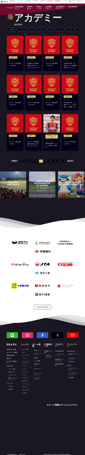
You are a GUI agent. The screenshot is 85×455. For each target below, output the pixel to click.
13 (50, 161)
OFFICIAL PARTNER (42, 307)
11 (41, 161)
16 (64, 161)
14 (55, 161)
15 (59, 161)
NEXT (70, 161)
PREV (15, 161)
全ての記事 (11, 29)
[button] (18, 7)
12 (45, 161)
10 (36, 161)
